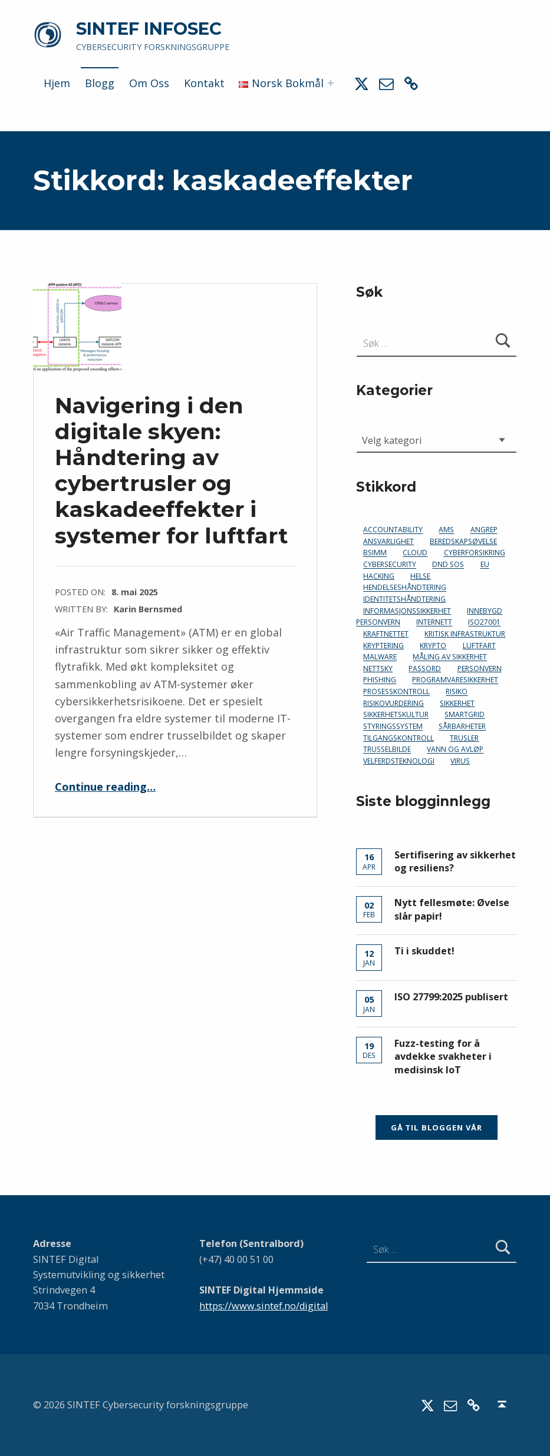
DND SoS (448, 565)
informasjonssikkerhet (407, 611)
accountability (393, 530)
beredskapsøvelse (463, 541)
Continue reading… (105, 787)
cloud (415, 553)
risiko (456, 692)
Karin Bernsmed (148, 609)
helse (420, 576)
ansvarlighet (388, 541)
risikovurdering (393, 703)
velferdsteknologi (398, 761)
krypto (433, 646)
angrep (484, 530)
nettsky (378, 669)
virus (460, 761)
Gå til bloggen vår (436, 1127)
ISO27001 (484, 623)
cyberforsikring (474, 553)
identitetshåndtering (404, 599)
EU (484, 565)
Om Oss (149, 83)
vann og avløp (455, 750)
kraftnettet (386, 634)
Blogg (99, 83)
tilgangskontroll (398, 738)
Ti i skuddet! (424, 950)
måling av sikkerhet (450, 657)
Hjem (57, 83)
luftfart (479, 646)
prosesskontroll (396, 692)
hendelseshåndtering (404, 588)
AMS (446, 530)
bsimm (375, 553)
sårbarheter (462, 727)
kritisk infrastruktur (464, 634)
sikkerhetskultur (396, 715)
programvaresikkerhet (455, 680)
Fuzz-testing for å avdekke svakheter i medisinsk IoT (443, 1056)
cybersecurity (389, 565)
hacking (378, 576)
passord (425, 669)
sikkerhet (457, 703)
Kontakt (204, 83)
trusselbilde (387, 750)
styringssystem (393, 727)
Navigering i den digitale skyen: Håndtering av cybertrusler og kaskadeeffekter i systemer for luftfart (171, 470)
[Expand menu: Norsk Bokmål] (331, 83)
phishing (379, 680)
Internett (434, 623)
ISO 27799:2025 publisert (451, 996)
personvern (479, 669)
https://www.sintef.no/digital (263, 1305)
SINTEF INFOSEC (149, 28)
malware (380, 657)
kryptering (383, 646)
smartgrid (464, 715)
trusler (464, 738)
